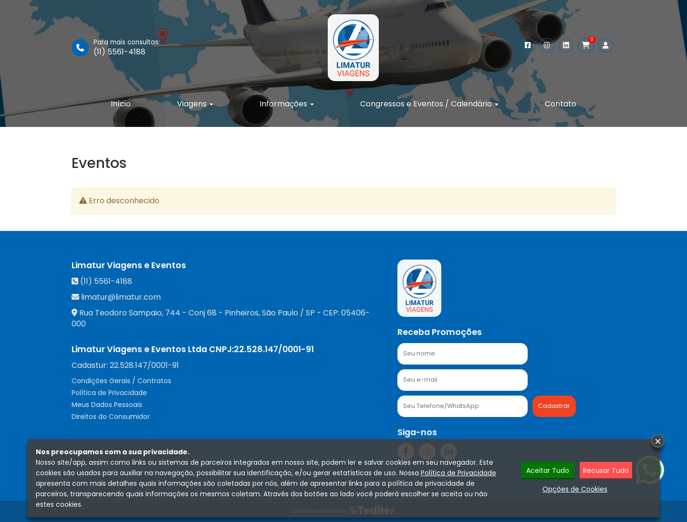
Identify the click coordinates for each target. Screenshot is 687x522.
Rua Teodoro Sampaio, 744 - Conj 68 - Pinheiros (169, 312)
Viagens (195, 103)
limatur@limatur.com (121, 297)
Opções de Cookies (574, 489)
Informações (287, 103)
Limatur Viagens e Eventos (129, 265)
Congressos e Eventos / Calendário (429, 103)
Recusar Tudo (606, 470)
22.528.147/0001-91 (274, 349)
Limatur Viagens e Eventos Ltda (139, 349)
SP (310, 312)
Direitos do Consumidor (111, 416)
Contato (560, 103)
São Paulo (280, 312)
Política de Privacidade (109, 392)
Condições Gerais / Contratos (121, 381)
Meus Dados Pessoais (107, 404)
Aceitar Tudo (547, 470)
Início (121, 103)
